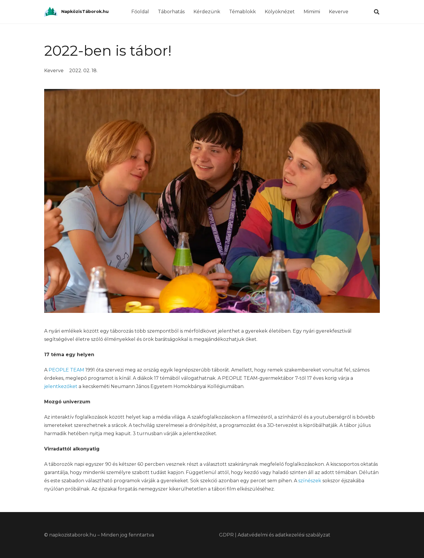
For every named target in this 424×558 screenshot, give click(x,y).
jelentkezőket (60, 386)
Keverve (54, 70)
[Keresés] (376, 12)
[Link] (50, 12)
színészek (309, 480)
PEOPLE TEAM (66, 370)
